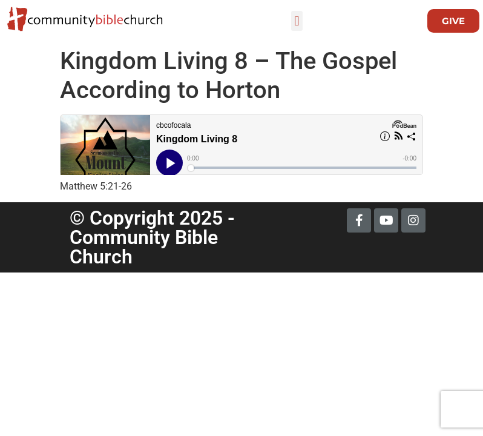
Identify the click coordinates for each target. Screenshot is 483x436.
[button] (297, 21)
